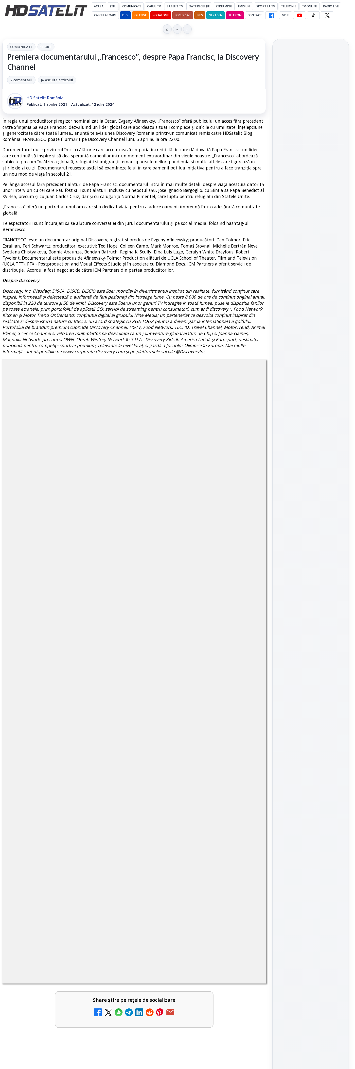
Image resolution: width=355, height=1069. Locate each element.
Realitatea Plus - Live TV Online (186, 907)
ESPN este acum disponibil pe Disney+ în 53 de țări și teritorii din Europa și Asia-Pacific (55, 804)
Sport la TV (265, 6)
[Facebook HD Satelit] (271, 15)
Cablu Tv (154, 6)
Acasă (99, 6)
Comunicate (131, 6)
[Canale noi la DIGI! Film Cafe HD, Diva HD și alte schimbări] (111, 758)
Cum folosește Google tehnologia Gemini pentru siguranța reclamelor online (307, 93)
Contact (255, 15)
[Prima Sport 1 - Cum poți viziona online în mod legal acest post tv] (245, 866)
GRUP (285, 15)
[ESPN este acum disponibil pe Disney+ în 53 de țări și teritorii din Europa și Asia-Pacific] (111, 809)
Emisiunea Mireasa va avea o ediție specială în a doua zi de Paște (55, 859)
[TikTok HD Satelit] (313, 15)
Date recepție (199, 6)
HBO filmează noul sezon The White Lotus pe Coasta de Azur (310, 230)
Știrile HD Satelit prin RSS (311, 717)
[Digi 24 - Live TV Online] (245, 965)
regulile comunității (83, 600)
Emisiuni (244, 6)
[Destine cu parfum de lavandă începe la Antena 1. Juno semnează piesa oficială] (310, 196)
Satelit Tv (175, 6)
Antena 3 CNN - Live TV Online (51, 907)
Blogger (217, 1004)
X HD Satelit (311, 687)
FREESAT (301, 766)
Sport (46, 47)
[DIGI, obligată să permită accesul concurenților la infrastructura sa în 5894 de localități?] (245, 809)
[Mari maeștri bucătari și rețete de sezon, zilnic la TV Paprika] (245, 758)
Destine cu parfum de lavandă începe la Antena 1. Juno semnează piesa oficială (310, 163)
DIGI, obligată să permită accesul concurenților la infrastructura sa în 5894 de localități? (188, 804)
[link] (67, 759)
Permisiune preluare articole (310, 825)
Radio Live (331, 6)
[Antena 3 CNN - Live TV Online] (111, 918)
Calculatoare (105, 15)
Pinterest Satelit (310, 701)
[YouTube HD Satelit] (299, 15)
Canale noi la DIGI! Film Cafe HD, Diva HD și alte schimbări (52, 750)
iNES (200, 15)
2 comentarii (21, 80)
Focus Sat (183, 15)
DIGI (125, 15)
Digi (283, 766)
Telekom (235, 15)
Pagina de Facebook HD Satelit (310, 608)
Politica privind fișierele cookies (310, 841)
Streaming (223, 6)
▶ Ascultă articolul (57, 80)
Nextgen (215, 15)
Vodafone (161, 15)
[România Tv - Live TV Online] (111, 965)
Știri (113, 6)
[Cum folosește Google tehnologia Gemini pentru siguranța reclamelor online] (310, 125)
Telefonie (288, 6)
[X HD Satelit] (327, 15)
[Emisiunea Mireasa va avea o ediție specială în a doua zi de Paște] (111, 866)
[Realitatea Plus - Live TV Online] (245, 918)
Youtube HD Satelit (311, 659)
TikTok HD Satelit (311, 673)
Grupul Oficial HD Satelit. (101, 607)
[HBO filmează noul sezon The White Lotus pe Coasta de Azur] (310, 261)
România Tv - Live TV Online (48, 954)
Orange (140, 15)
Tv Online (309, 6)
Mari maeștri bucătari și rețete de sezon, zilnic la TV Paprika (187, 750)
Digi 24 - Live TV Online (185, 951)
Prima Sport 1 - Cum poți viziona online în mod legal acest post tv (187, 859)
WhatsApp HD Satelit (311, 645)
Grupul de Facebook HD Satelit (311, 628)
